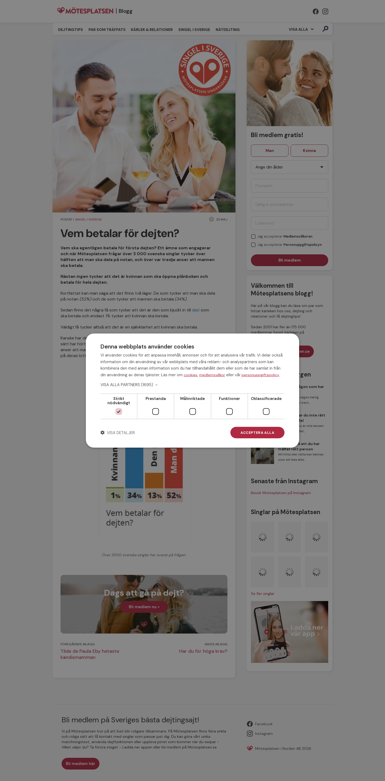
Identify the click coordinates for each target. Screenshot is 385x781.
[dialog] (192, 390)
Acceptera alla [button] (257, 432)
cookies (190, 374)
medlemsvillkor (212, 374)
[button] (192, 384)
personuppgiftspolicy (260, 374)
